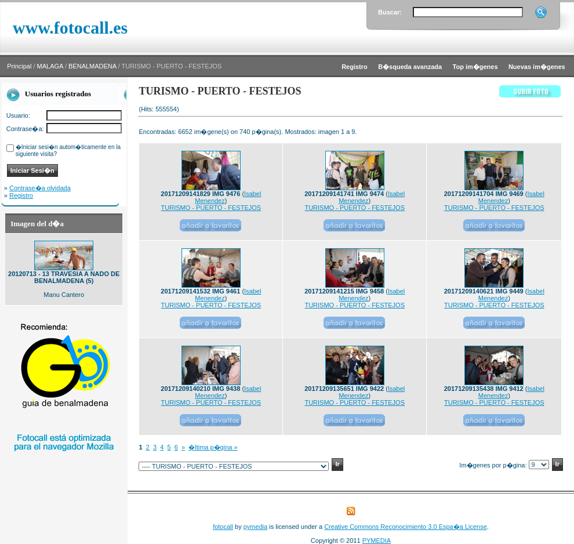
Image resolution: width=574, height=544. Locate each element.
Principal (19, 66)
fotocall (223, 526)
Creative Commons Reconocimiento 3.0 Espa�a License (405, 526)
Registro (21, 195)
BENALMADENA (92, 66)
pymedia (256, 526)
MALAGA (50, 66)
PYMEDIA (376, 540)
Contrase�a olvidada (40, 187)
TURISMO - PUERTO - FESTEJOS (211, 207)
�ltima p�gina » (212, 447)
